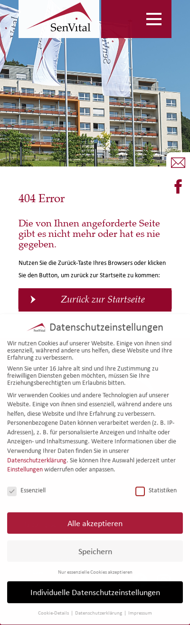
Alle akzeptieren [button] (95, 519)
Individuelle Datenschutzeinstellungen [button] (95, 588)
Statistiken (156, 486)
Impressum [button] (140, 609)
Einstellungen (25, 465)
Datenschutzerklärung (36, 456)
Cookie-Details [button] (54, 609)
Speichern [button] (95, 547)
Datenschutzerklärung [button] (99, 609)
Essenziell (26, 486)
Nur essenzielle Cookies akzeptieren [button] (95, 568)
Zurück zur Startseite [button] (103, 299)
